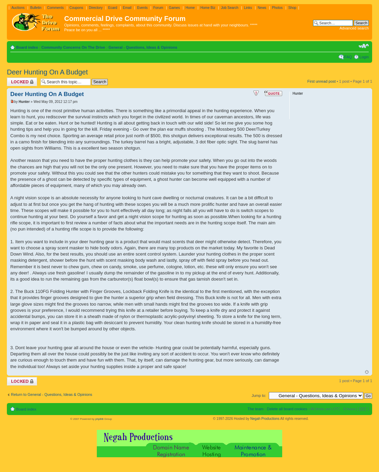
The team (255, 409)
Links (248, 8)
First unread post (321, 81)
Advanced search (354, 28)
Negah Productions (264, 419)
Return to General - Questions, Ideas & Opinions (51, 394)
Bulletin (36, 8)
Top (367, 372)
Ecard (112, 8)
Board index (27, 47)
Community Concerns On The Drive (73, 47)
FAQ (348, 57)
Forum (158, 8)
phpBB (99, 419)
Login (364, 57)
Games (174, 8)
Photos (277, 8)
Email (127, 8)
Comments (55, 8)
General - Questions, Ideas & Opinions (142, 47)
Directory (96, 8)
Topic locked (22, 82)
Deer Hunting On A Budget (47, 72)
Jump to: (259, 395)
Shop (292, 8)
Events (142, 8)
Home (190, 8)
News (262, 8)
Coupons (76, 8)
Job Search (230, 8)
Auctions (17, 8)
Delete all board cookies (287, 409)
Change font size (364, 46)
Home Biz (207, 8)
